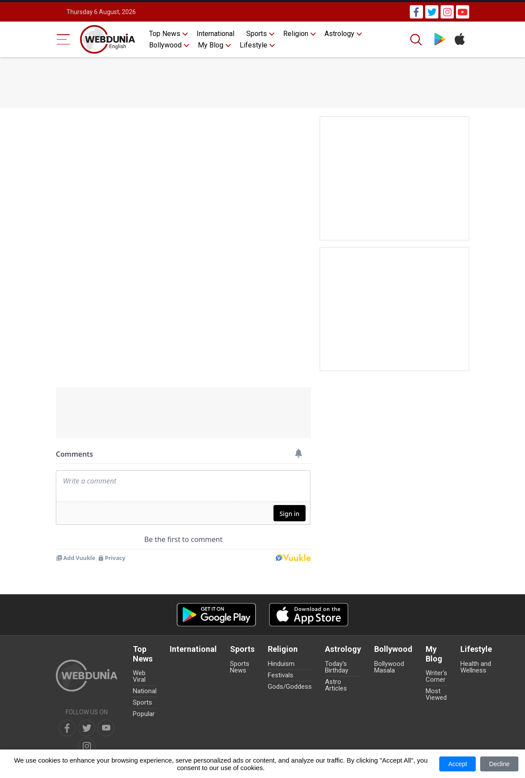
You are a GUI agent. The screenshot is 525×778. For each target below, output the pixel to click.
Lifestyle (253, 45)
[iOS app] (308, 614)
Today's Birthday (336, 667)
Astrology (339, 33)
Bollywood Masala (389, 667)
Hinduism (281, 664)
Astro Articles (336, 685)
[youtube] (106, 728)
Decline (499, 763)
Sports (256, 33)
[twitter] (87, 728)
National (145, 691)
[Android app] (216, 614)
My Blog (210, 45)
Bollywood (165, 45)
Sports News (239, 667)
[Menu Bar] (63, 39)
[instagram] (87, 746)
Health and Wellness (475, 667)
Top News (164, 33)
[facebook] (67, 728)
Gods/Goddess (290, 687)
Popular (144, 714)
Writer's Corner (436, 676)
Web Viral (139, 676)
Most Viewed (436, 694)
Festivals (280, 675)
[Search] (417, 39)
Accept (457, 763)
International (215, 33)
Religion (295, 33)
